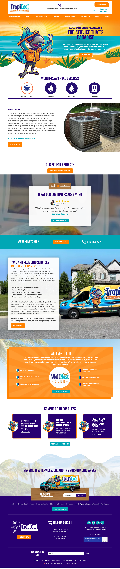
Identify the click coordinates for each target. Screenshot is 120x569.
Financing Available (103, 10)
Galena (34, 503)
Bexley (13, 503)
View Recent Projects (60, 170)
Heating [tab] (51, 96)
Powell (83, 503)
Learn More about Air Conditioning (23, 138)
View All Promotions (60, 443)
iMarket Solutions (51, 565)
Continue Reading (60, 213)
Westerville (105, 503)
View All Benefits (61, 391)
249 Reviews (65, 185)
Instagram (93, 524)
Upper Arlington (93, 503)
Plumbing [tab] (71, 96)
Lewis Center (65, 503)
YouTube (102, 524)
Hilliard (56, 503)
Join (87, 555)
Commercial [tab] (94, 96)
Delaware (20, 503)
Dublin (28, 503)
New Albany (75, 503)
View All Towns (60, 511)
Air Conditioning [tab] (27, 96)
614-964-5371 (61, 4)
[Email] (69, 555)
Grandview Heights (45, 503)
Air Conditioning (15, 109)
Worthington (60, 506)
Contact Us (60, 241)
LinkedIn (98, 524)
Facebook (89, 524)
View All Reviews (60, 220)
